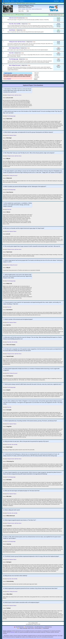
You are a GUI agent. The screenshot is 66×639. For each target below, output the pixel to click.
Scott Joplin (37, 77)
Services (22, 1)
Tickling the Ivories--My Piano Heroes (14, 95)
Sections (13, 1)
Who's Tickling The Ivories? (12, 175)
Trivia (17, 1)
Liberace (36, 74)
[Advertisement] (33, 36)
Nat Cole (36, 75)
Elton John (37, 72)
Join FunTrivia (13, 3)
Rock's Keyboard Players (11, 135)
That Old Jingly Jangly (11, 116)
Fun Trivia (6, 1)
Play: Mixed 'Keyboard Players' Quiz (56, 14)
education (12, 632)
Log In (62, 1)
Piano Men (9, 209)
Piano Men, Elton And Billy (12, 342)
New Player (56, 1)
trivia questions (28, 14)
